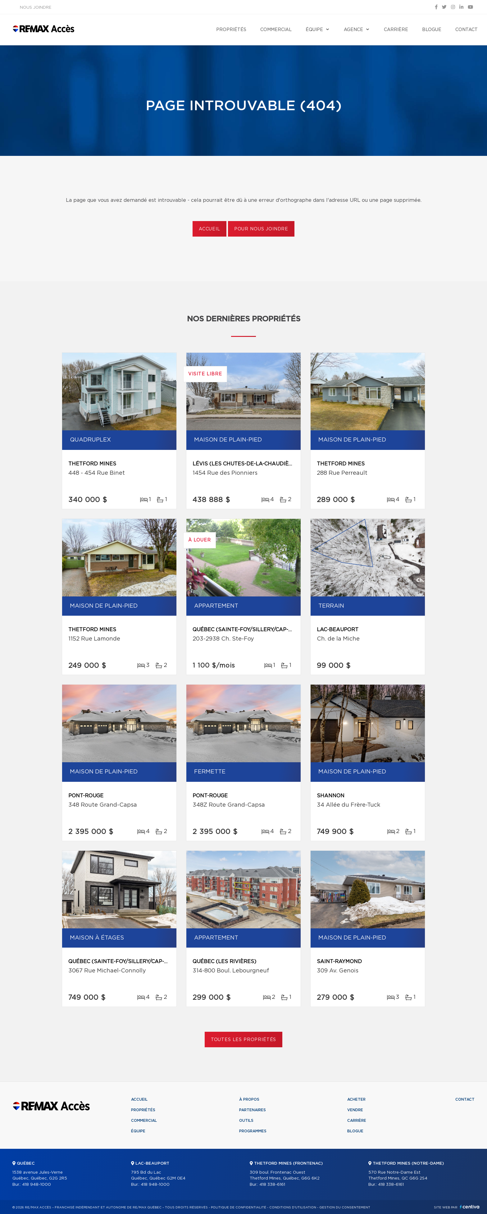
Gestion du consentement (344, 1207)
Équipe (314, 30)
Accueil (209, 229)
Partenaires (252, 1110)
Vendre (355, 1110)
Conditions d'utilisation (292, 1207)
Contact (466, 30)
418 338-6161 (272, 1185)
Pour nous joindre (261, 229)
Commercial (276, 30)
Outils (246, 1120)
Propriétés (231, 30)
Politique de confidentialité (238, 1207)
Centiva (470, 1207)
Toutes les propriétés (243, 1040)
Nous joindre (35, 8)
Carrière (396, 30)
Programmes (252, 1131)
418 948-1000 (36, 1185)
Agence (353, 30)
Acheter (356, 1099)
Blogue (431, 30)
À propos (249, 1099)
